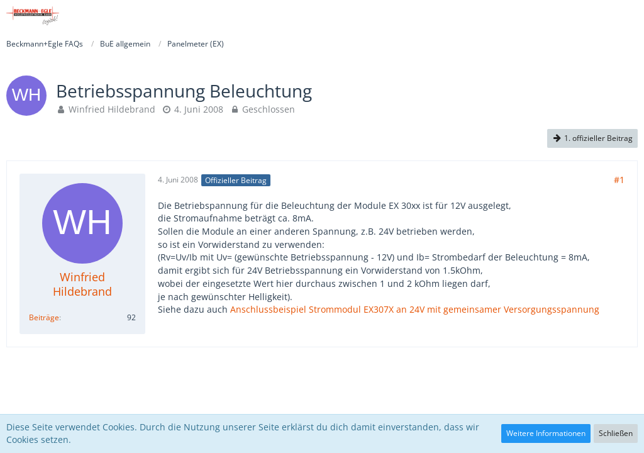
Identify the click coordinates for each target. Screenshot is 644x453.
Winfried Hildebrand (112, 109)
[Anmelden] (596, 15)
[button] (627, 15)
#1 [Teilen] (619, 180)
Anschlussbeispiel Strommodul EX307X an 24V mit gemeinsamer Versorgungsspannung (414, 309)
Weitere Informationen (546, 433)
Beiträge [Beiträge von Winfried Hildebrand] (44, 317)
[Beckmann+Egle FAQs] (33, 15)
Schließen (616, 433)
